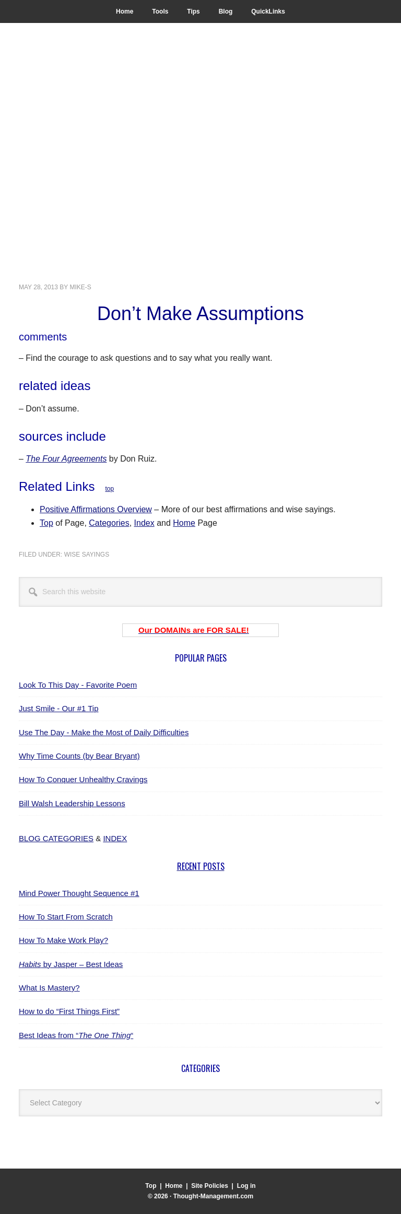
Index (144, 522)
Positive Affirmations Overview (96, 509)
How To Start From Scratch (66, 916)
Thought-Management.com (105, 81)
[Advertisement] (200, 192)
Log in (246, 1185)
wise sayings (86, 554)
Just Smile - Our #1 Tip (59, 708)
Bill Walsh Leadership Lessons (72, 803)
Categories (109, 522)
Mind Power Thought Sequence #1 (79, 893)
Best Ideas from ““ (76, 1035)
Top (46, 522)
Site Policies (209, 1185)
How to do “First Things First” (69, 1011)
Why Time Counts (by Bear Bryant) (79, 755)
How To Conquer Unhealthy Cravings (83, 779)
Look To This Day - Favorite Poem (78, 684)
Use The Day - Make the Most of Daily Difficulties (103, 732)
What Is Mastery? (49, 987)
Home (184, 522)
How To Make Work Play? (63, 940)
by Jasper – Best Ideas (71, 964)
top (109, 488)
